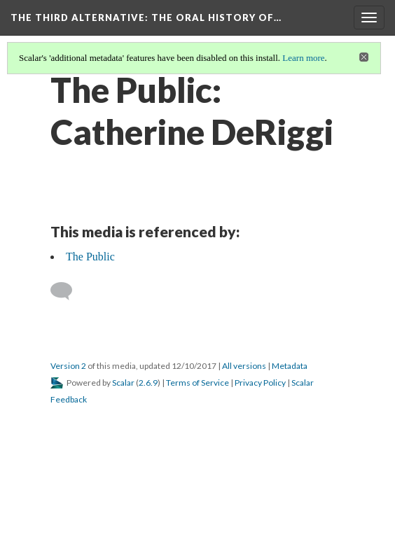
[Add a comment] (67, 291)
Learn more (303, 57)
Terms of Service (197, 382)
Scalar (123, 382)
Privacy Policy (260, 382)
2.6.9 (148, 382)
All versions (244, 365)
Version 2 (68, 365)
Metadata (289, 365)
